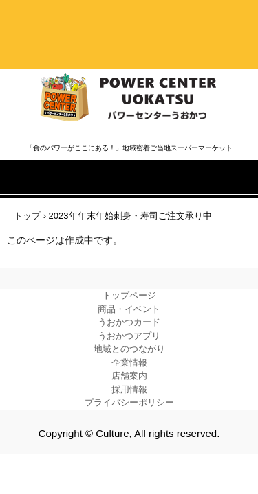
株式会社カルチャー (129, 98)
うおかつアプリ (129, 336)
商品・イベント (129, 309)
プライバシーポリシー (129, 402)
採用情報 (129, 389)
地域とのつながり (129, 349)
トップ (27, 216)
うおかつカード (129, 322)
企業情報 (129, 362)
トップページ (129, 295)
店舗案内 (129, 375)
